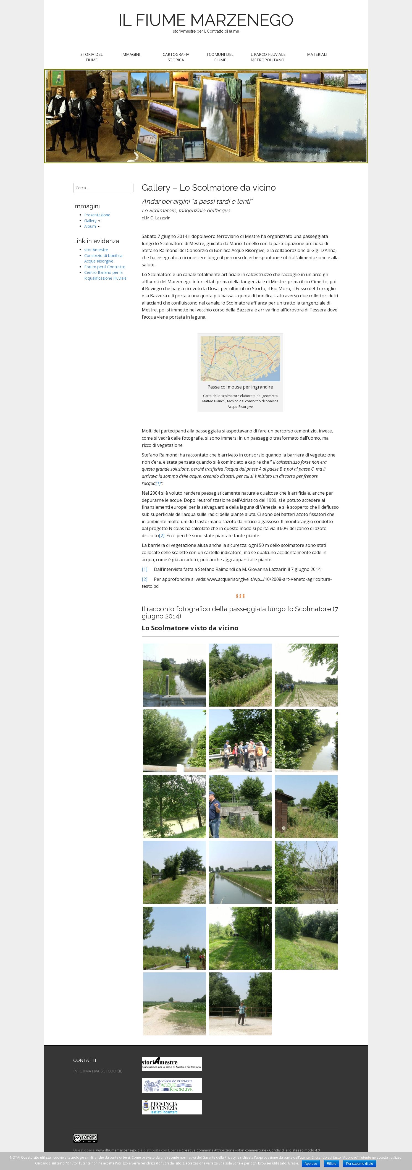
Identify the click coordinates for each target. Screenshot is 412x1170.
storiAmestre (96, 249)
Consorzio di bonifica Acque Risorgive (103, 258)
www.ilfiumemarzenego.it (117, 1150)
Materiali (317, 54)
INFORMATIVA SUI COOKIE (97, 1071)
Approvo (311, 1164)
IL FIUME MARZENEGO (206, 20)
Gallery (92, 220)
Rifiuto (331, 1164)
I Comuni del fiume (220, 57)
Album (92, 226)
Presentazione (97, 214)
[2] (161, 535)
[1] (158, 483)
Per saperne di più (359, 1164)
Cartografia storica (176, 57)
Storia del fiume (91, 57)
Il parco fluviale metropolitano (267, 57)
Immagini (130, 54)
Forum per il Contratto (104, 266)
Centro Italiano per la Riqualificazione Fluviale (105, 275)
